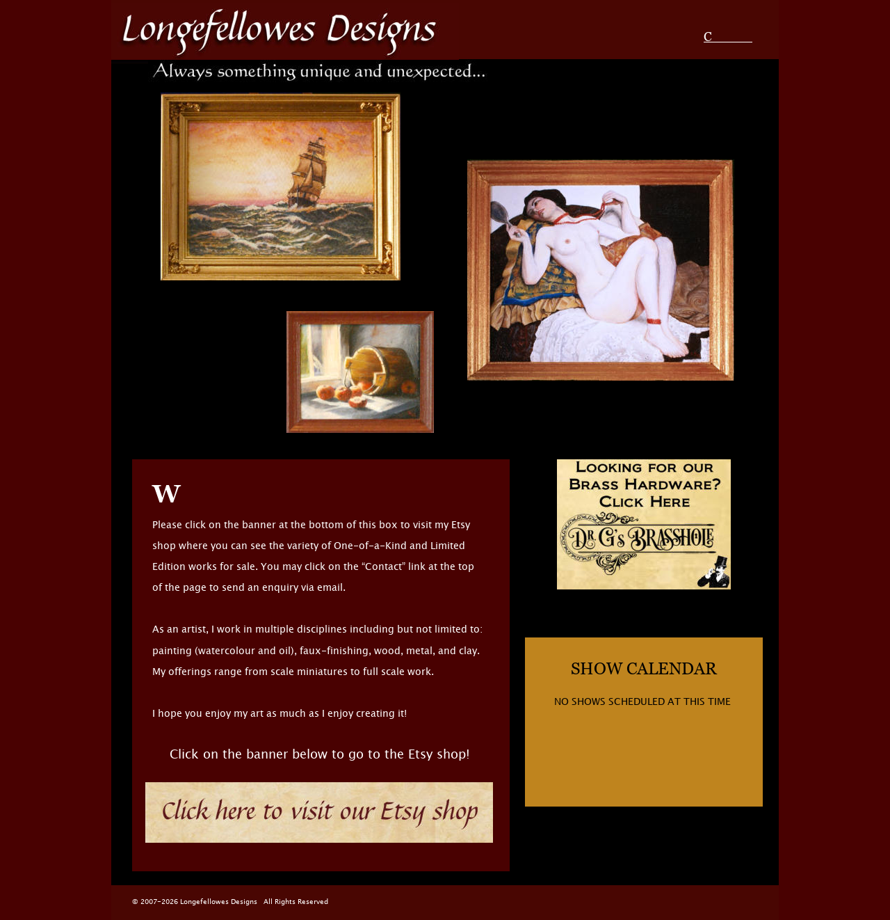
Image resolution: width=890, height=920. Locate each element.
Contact (728, 36)
